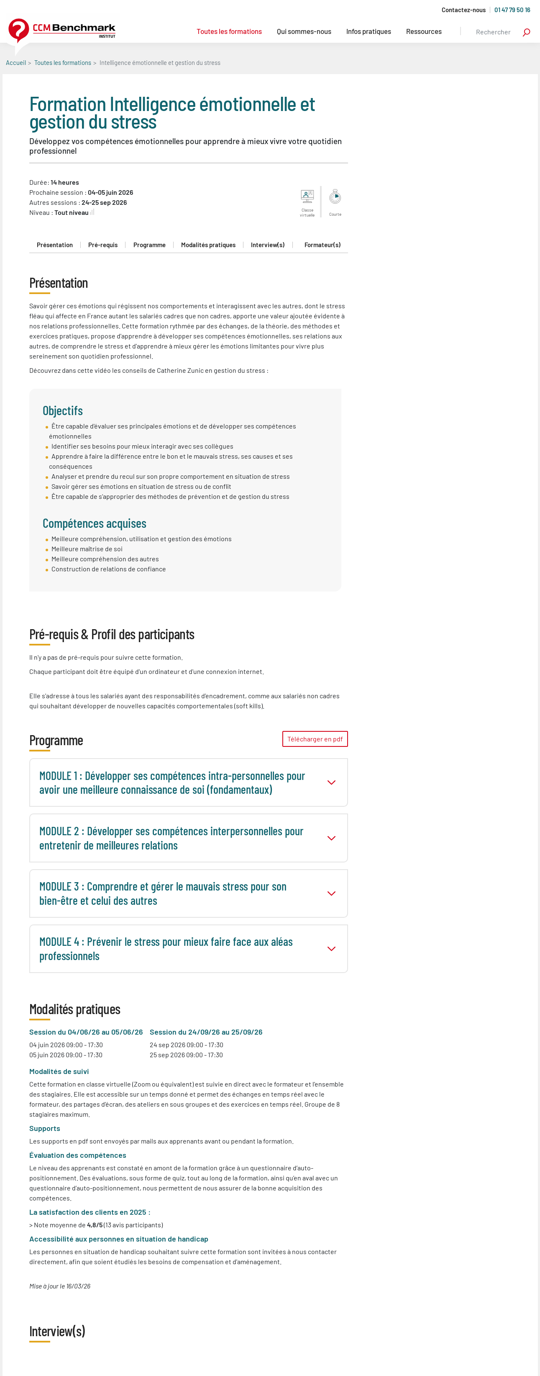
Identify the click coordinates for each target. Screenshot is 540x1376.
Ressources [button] (424, 31)
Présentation (55, 245)
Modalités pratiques (208, 245)
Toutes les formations (229, 31)
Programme (149, 245)
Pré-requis (103, 245)
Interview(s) (267, 245)
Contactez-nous (464, 10)
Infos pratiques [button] (368, 31)
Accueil (16, 62)
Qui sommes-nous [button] (304, 31)
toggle (331, 782)
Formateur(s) (322, 245)
